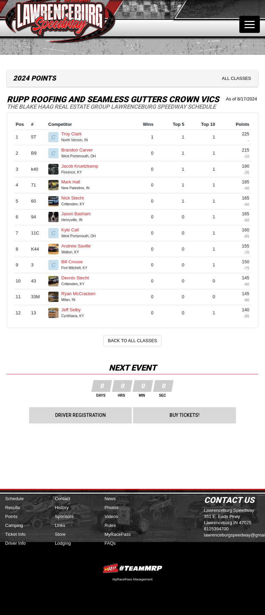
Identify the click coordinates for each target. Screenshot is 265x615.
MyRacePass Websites (132, 568)
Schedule (14, 498)
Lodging (63, 543)
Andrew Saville (79, 246)
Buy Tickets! (184, 415)
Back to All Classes (132, 340)
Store (60, 534)
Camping (14, 525)
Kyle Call (73, 229)
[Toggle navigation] (249, 24)
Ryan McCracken (81, 293)
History (61, 507)
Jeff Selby (73, 309)
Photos (111, 507)
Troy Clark (74, 133)
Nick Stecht (75, 198)
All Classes (236, 78)
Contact (62, 498)
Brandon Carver (79, 150)
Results (12, 507)
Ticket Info (15, 534)
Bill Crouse (74, 261)
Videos (111, 516)
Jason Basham (79, 213)
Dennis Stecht (78, 277)
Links (60, 525)
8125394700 (216, 528)
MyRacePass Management (132, 579)
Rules (110, 525)
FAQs (110, 543)
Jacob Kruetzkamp (82, 166)
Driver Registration (80, 415)
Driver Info (15, 543)
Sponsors (64, 516)
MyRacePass (117, 534)
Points (11, 516)
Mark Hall (73, 181)
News (110, 498)
